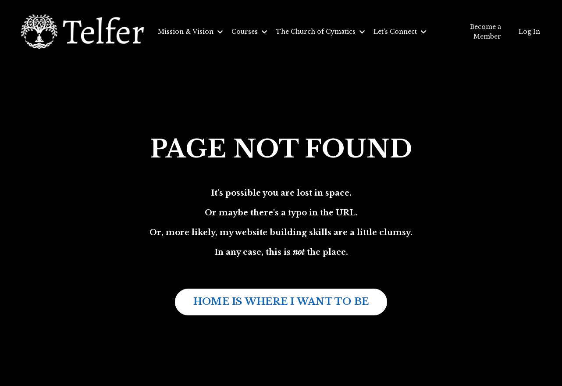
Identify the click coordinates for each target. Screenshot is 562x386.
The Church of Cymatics (320, 32)
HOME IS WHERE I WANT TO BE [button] (281, 301)
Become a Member (485, 31)
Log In (529, 32)
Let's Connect (399, 32)
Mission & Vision (190, 32)
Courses (249, 32)
